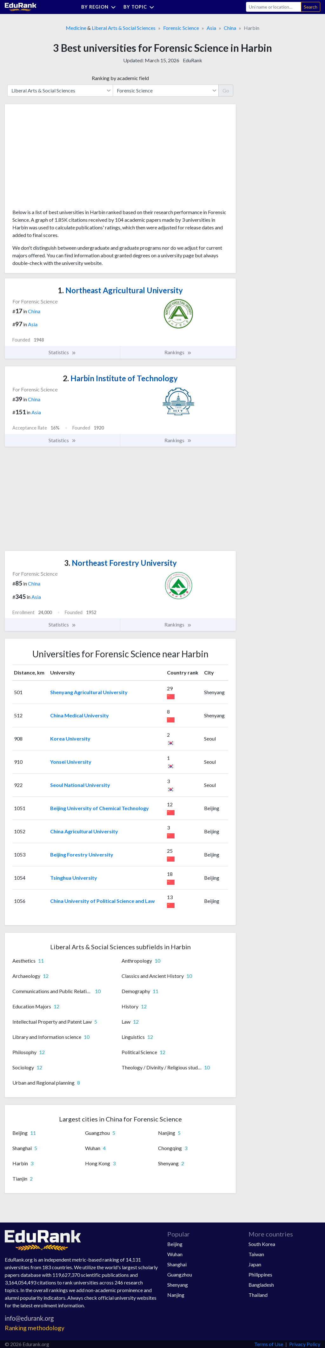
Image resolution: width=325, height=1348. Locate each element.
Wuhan (174, 1254)
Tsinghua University (73, 878)
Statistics (62, 352)
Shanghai (177, 1264)
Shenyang (177, 1285)
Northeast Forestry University (120, 562)
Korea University (70, 738)
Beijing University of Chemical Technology (99, 808)
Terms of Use (268, 1344)
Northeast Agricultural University (120, 290)
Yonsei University (70, 762)
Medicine (76, 28)
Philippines (260, 1274)
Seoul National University (80, 785)
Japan (255, 1264)
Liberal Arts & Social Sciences (124, 28)
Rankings (178, 352)
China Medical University (79, 715)
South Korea (262, 1244)
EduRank (192, 60)
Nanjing (175, 1295)
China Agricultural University (84, 831)
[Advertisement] (60, 158)
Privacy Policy (304, 1344)
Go (225, 90)
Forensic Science (181, 28)
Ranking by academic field (120, 78)
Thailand (258, 1295)
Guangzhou (179, 1274)
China (230, 28)
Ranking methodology (34, 1327)
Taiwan (256, 1254)
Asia (211, 28)
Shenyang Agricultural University (89, 692)
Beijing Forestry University (81, 854)
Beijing (174, 1244)
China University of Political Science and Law (102, 901)
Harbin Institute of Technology (120, 378)
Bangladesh (261, 1285)
